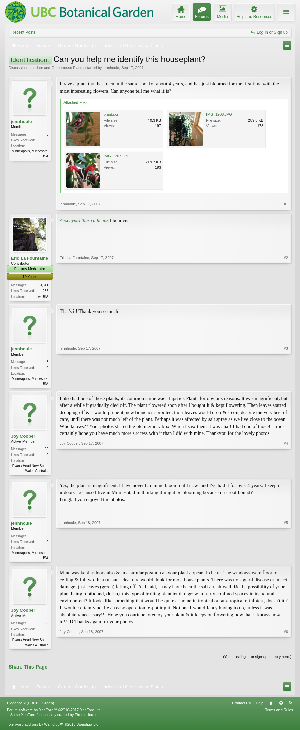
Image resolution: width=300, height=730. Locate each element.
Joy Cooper (23, 437)
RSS (290, 706)
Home (271, 706)
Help (259, 706)
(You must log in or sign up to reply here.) (257, 660)
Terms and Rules (279, 713)
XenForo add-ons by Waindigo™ (36, 728)
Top (280, 706)
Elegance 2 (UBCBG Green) (30, 706)
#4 (286, 471)
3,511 (44, 285)
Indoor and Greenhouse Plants (58, 68)
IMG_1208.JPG (219, 114)
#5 (286, 559)
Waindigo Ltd (87, 728)
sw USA (42, 297)
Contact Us (241, 706)
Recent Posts (23, 32)
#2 (286, 296)
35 (46, 450)
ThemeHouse (86, 718)
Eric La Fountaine (29, 258)
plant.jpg (111, 114)
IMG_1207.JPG (117, 156)
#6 (286, 647)
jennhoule (111, 68)
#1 (286, 204)
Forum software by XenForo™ (54, 713)
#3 (286, 384)
